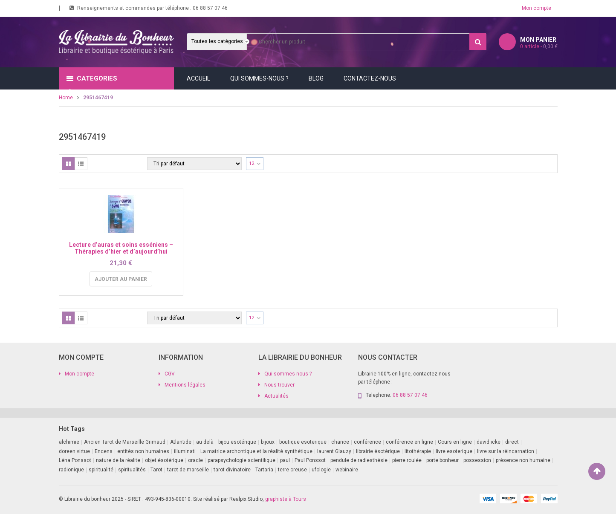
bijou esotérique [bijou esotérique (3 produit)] (237, 442)
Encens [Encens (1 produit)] (104, 451)
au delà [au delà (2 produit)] (205, 442)
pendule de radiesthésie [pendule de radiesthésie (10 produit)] (359, 460)
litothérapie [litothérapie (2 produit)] (418, 451)
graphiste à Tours (285, 499)
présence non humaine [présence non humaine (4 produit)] (523, 460)
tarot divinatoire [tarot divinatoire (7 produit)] (232, 470)
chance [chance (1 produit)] (340, 442)
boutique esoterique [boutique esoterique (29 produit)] (303, 442)
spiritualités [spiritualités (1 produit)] (132, 470)
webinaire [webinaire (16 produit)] (346, 470)
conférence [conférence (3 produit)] (367, 442)
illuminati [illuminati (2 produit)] (185, 451)
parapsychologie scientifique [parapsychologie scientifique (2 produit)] (241, 460)
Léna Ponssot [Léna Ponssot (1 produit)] (75, 460)
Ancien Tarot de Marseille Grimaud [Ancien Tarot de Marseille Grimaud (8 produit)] (124, 442)
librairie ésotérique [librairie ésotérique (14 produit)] (378, 451)
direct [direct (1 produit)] (512, 442)
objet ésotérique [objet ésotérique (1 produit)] (164, 460)
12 (251, 163)
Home (66, 98)
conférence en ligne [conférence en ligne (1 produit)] (409, 442)
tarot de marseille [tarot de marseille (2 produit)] (188, 470)
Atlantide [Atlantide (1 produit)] (180, 442)
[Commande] (194, 163)
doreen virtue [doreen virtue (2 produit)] (74, 451)
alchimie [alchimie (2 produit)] (69, 442)
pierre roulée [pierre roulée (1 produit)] (407, 460)
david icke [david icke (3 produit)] (488, 442)
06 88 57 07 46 (210, 8)
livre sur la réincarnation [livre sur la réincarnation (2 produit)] (505, 451)
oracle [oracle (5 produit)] (195, 460)
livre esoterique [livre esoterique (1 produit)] (454, 451)
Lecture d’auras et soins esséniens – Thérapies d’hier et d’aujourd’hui (121, 247)
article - (539, 46)
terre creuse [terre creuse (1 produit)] (292, 470)
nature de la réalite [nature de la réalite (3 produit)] (118, 460)
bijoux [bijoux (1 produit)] (268, 442)
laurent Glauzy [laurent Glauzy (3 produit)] (334, 451)
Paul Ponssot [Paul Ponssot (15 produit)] (310, 460)
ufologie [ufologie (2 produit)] (321, 470)
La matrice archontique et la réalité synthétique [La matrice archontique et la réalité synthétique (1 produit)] (256, 451)
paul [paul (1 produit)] (285, 460)
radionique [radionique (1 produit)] (71, 470)
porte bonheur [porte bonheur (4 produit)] (442, 460)
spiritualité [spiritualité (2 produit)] (101, 470)
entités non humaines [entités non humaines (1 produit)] (143, 451)
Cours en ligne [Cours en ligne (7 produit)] (455, 442)
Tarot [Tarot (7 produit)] (156, 470)
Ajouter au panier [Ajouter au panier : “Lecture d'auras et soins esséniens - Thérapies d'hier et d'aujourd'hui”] (121, 279)
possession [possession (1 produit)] (477, 460)
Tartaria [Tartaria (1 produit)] (264, 470)
